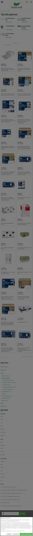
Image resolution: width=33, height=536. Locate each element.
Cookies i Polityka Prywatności (18, 531)
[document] (16, 526)
